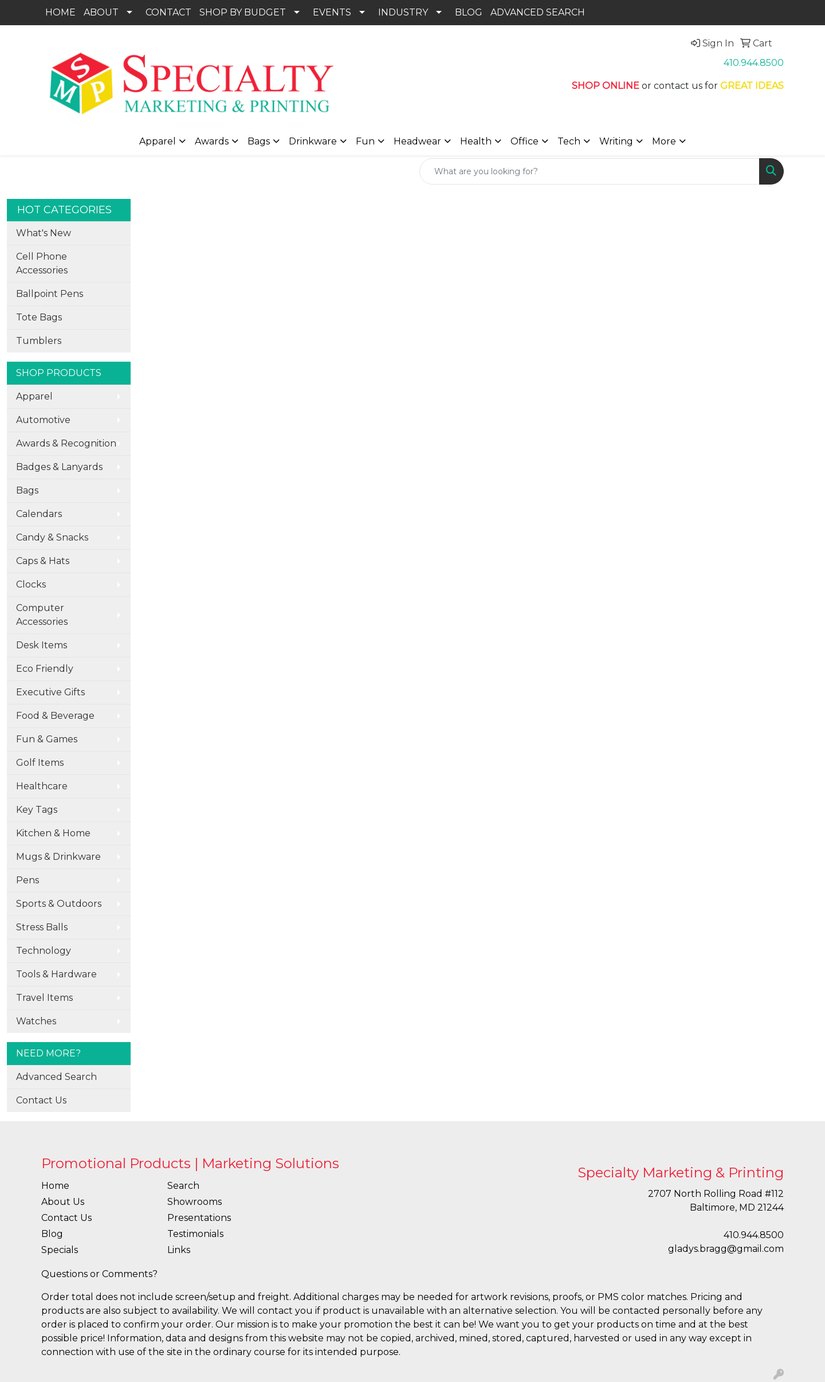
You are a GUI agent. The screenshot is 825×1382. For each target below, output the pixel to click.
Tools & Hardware (56, 974)
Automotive (43, 419)
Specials (59, 1249)
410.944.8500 (754, 62)
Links (178, 1249)
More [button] (664, 141)
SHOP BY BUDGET (242, 12)
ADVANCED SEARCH (537, 12)
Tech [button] (568, 141)
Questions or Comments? (99, 1274)
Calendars (39, 513)
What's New (43, 233)
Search (183, 1185)
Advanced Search (56, 1076)
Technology (43, 950)
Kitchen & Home (53, 833)
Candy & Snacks (52, 537)
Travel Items (44, 997)
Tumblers (38, 340)
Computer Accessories (42, 614)
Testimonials (195, 1233)
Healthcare (42, 786)
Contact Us (41, 1100)
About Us (62, 1201)
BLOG (468, 12)
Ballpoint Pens (49, 293)
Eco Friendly (44, 668)
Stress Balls (42, 927)
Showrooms (194, 1201)
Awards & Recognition (66, 443)
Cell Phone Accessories (42, 263)
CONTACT (168, 12)
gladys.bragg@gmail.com (726, 1248)
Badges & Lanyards (59, 466)
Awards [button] (212, 141)
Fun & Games (46, 739)
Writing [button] (616, 141)
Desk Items (41, 645)
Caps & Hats (42, 560)
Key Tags (36, 809)
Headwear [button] (417, 141)
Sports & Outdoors (58, 903)
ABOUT (101, 12)
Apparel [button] (157, 141)
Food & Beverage (55, 715)
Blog (52, 1233)
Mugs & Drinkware (58, 856)
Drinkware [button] (313, 141)
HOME (60, 12)
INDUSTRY (403, 12)
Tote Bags (39, 317)
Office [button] (524, 141)
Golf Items (40, 762)
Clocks (31, 584)
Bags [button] (258, 141)
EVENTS (332, 12)
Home (55, 1185)
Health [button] (476, 141)
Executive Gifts (50, 692)
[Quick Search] (589, 171)
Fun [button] (365, 141)
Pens (27, 880)
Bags (27, 490)
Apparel (34, 396)
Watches (36, 1021)
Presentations (199, 1217)
